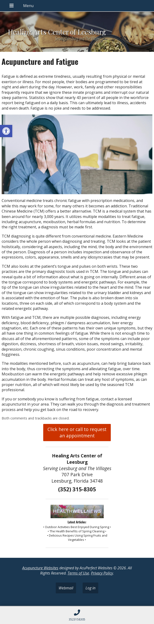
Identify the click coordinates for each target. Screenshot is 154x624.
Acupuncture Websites (40, 568)
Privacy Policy (102, 573)
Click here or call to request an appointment (77, 432)
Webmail (66, 588)
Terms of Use (78, 573)
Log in (90, 588)
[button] (6, 131)
